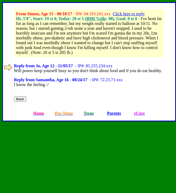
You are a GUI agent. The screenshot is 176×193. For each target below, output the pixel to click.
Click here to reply (129, 14)
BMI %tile (96, 18)
